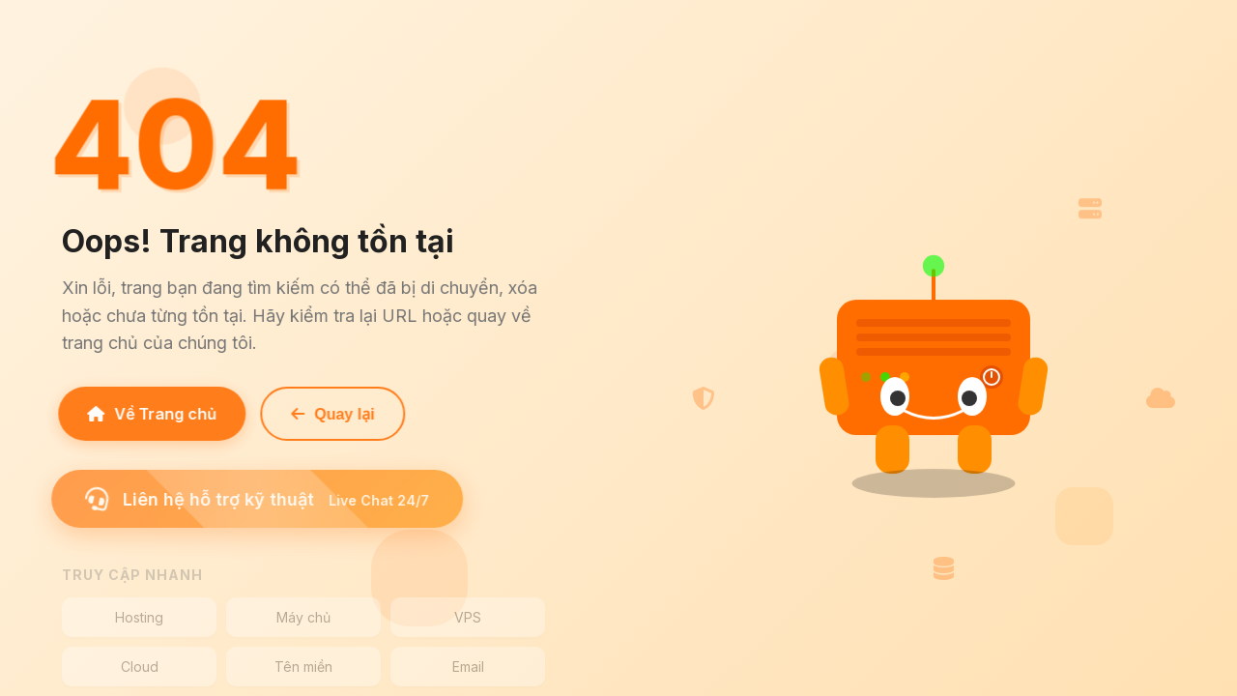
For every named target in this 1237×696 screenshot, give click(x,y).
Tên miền (303, 666)
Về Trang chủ (148, 413)
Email (468, 666)
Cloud (139, 666)
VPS (467, 617)
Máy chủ (303, 617)
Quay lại (328, 414)
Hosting (139, 617)
